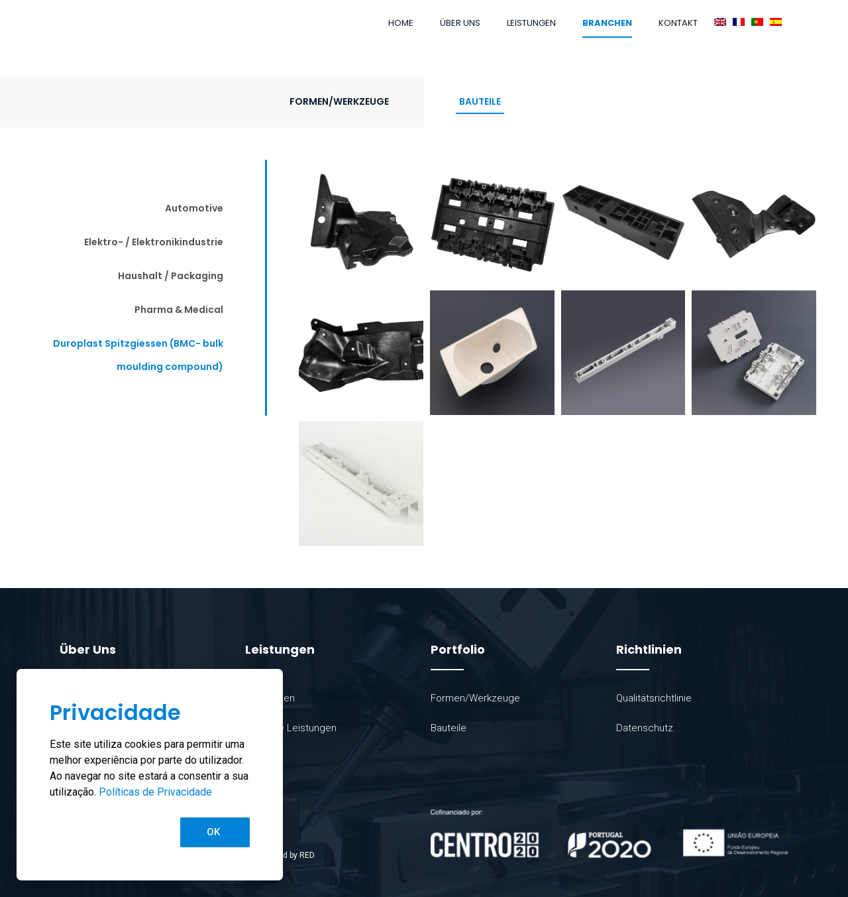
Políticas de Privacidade (155, 792)
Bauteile (480, 101)
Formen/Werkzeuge (339, 101)
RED (307, 855)
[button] (215, 832)
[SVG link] (609, 833)
